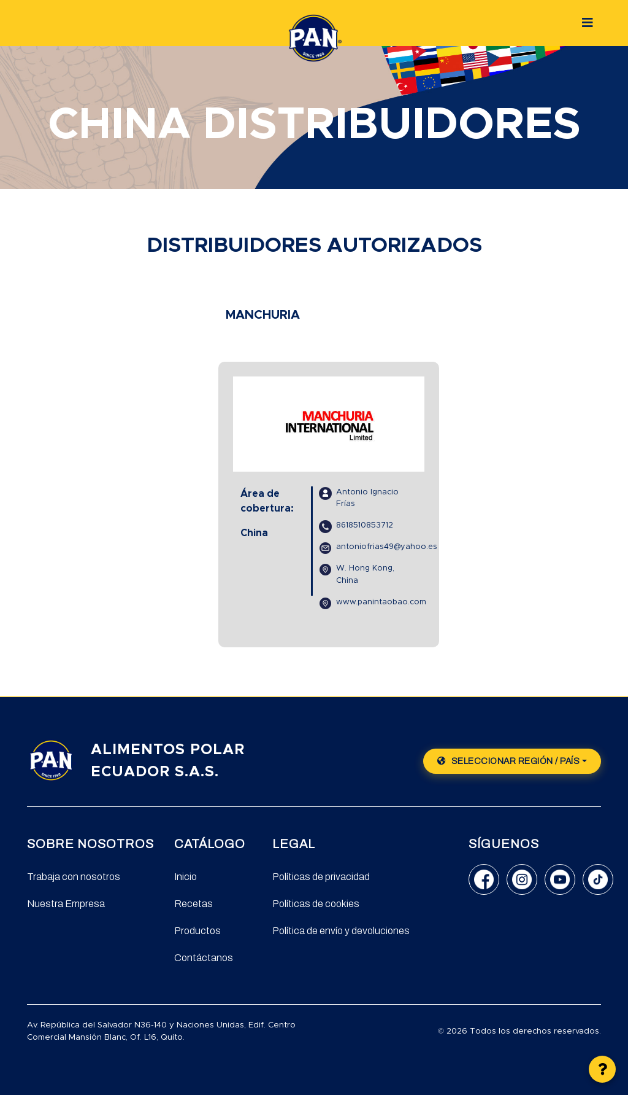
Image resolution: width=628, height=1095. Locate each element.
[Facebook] (484, 879)
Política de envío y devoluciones (341, 930)
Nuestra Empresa (66, 903)
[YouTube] (560, 879)
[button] (602, 1069)
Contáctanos (203, 958)
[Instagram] (522, 879)
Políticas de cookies (315, 903)
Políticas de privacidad (321, 876)
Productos (197, 930)
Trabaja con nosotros (73, 876)
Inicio (185, 876)
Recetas (193, 903)
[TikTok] (598, 879)
